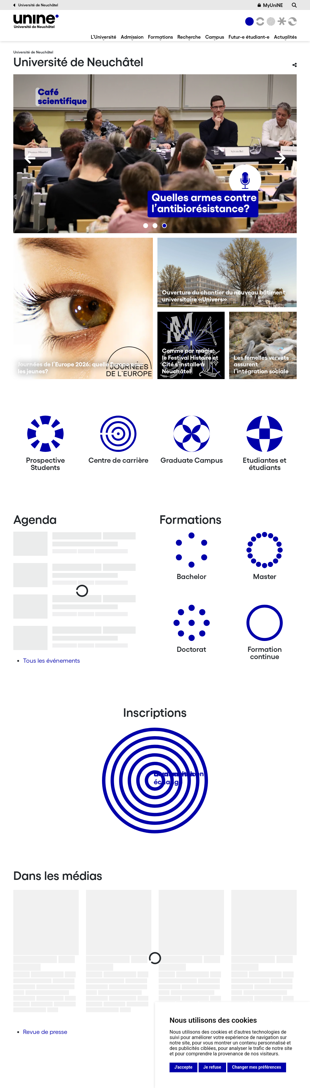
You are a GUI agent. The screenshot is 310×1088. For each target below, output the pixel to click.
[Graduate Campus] (191, 436)
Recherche (189, 37)
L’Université (103, 37)
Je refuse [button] (212, 1067)
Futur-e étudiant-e (249, 37)
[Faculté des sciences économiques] (291, 21)
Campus (214, 37)
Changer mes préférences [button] (256, 1067)
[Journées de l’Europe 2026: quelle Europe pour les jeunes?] (83, 308)
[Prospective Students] (45, 436)
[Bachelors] (191, 552)
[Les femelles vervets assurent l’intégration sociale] (263, 345)
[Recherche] (294, 5)
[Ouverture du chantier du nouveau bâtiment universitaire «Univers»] (227, 272)
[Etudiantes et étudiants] (264, 436)
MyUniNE (270, 5)
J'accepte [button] (183, 1067)
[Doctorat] (191, 625)
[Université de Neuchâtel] (36, 21)
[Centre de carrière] (118, 436)
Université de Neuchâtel (35, 5)
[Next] (280, 158)
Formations (160, 37)
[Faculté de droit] (280, 21)
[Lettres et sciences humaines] (259, 21)
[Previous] (30, 158)
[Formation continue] (264, 625)
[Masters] (264, 552)
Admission (132, 37)
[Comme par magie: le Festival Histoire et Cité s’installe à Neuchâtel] (191, 345)
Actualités (285, 37)
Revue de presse (45, 1031)
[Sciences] (270, 21)
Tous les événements (51, 660)
